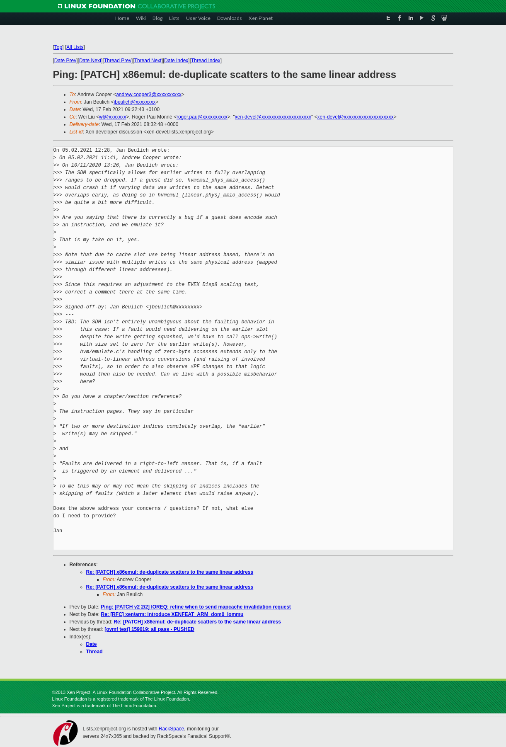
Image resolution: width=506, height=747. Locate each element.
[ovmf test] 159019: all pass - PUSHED (149, 629)
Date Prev (65, 60)
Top (58, 47)
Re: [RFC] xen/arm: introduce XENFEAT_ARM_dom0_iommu (172, 614)
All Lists (74, 47)
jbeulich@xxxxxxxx (135, 102)
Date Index (176, 60)
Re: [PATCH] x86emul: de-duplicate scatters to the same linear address (170, 572)
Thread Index (205, 60)
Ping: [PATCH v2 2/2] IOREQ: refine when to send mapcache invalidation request (196, 607)
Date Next (90, 60)
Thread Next (148, 60)
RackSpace (171, 729)
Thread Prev (117, 60)
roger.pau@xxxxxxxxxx (202, 117)
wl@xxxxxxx (112, 117)
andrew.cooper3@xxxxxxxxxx (149, 94)
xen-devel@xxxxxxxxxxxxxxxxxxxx (273, 117)
